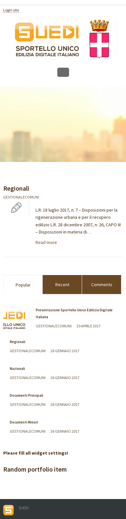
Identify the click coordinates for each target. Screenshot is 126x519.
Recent (62, 284)
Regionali (16, 188)
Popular (23, 285)
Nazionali (17, 368)
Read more (46, 242)
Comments (101, 284)
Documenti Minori (24, 422)
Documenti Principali (26, 395)
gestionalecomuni (21, 197)
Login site (11, 10)
